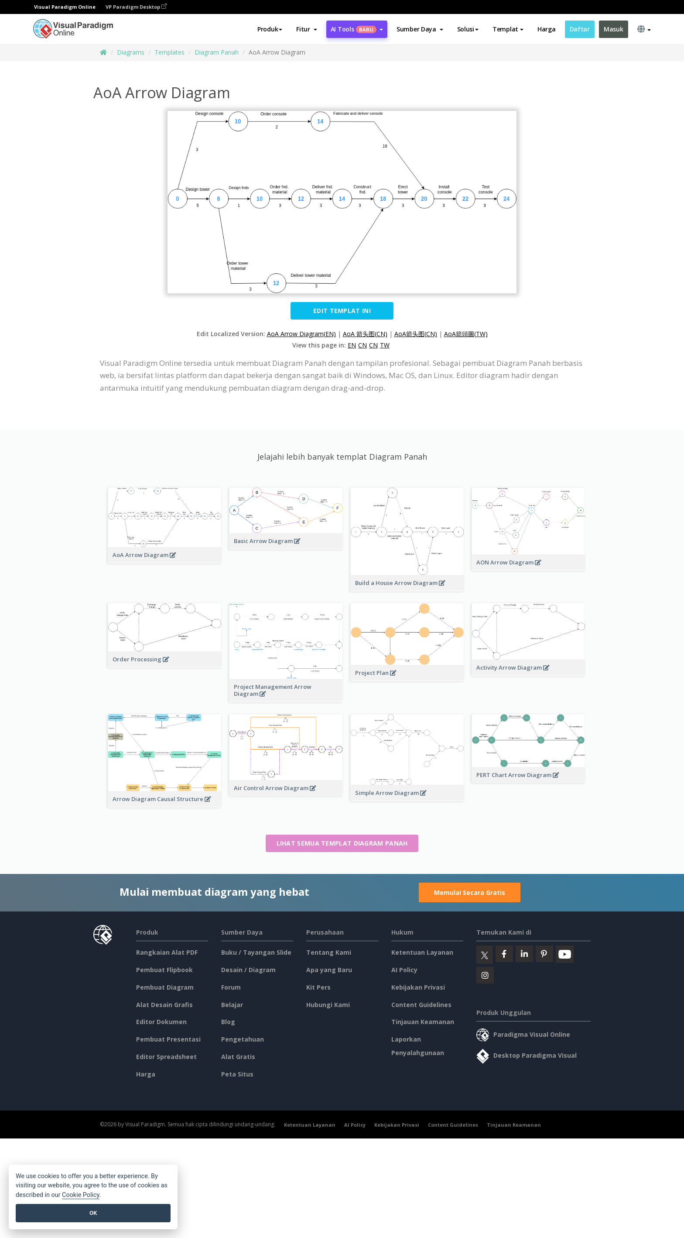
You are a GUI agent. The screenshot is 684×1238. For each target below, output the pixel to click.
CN (362, 345)
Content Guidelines (421, 1005)
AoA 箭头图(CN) (365, 334)
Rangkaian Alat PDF (167, 952)
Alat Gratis (238, 1056)
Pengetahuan (242, 1039)
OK (93, 1213)
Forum (231, 987)
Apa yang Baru (329, 970)
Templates (169, 52)
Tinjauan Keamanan (422, 1022)
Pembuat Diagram (165, 987)
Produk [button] (269, 29)
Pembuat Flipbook (164, 970)
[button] (306, 29)
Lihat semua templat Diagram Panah (342, 843)
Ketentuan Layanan (422, 952)
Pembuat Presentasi (168, 1039)
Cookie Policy (80, 1195)
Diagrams (130, 52)
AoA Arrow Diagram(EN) (301, 334)
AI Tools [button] (357, 29)
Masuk (613, 29)
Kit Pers (318, 987)
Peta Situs (237, 1074)
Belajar (232, 1005)
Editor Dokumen (161, 1022)
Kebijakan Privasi (418, 987)
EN (352, 345)
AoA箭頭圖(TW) (466, 334)
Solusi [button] (468, 29)
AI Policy (404, 970)
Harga (546, 29)
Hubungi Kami (328, 1005)
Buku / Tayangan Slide (256, 952)
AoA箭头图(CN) (415, 334)
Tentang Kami (328, 952)
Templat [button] (507, 29)
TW (385, 345)
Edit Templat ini (342, 310)
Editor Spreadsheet (166, 1056)
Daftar (580, 29)
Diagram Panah (217, 52)
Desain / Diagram (248, 970)
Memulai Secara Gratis (469, 892)
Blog (228, 1022)
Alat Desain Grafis (164, 1005)
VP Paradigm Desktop (136, 6)
